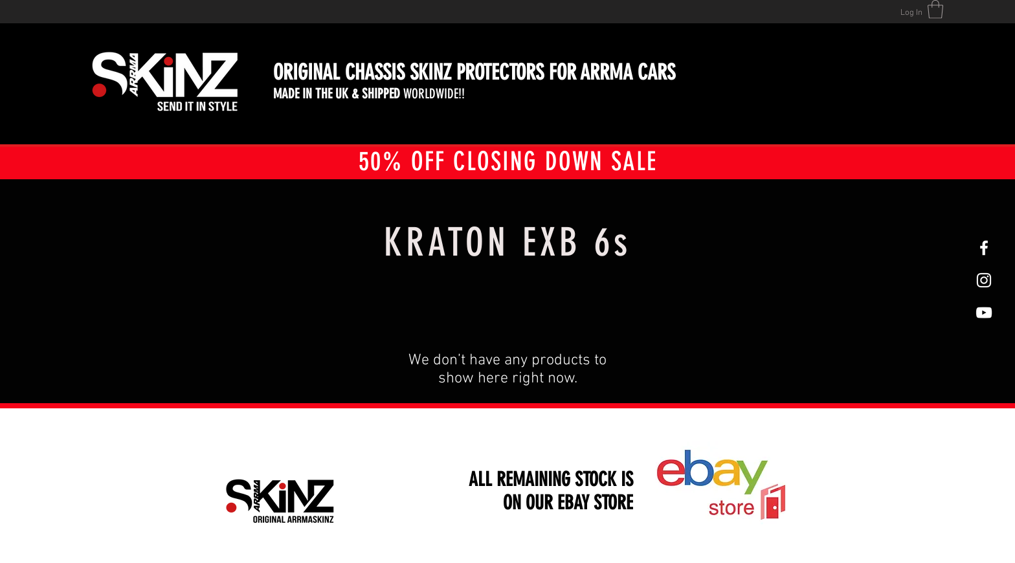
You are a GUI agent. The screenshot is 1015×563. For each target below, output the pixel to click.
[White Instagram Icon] (984, 280)
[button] (935, 9)
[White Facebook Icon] (984, 248)
